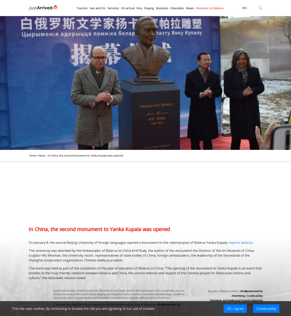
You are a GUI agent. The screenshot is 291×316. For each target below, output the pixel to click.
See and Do (97, 8)
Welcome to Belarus (210, 8)
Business (162, 8)
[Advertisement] (145, 190)
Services (113, 8)
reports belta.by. (241, 242)
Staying (149, 8)
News (190, 8)
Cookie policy (266, 308)
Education (177, 8)
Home (33, 155)
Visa (139, 8)
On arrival (127, 8)
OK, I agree (235, 308)
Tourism (82, 8)
